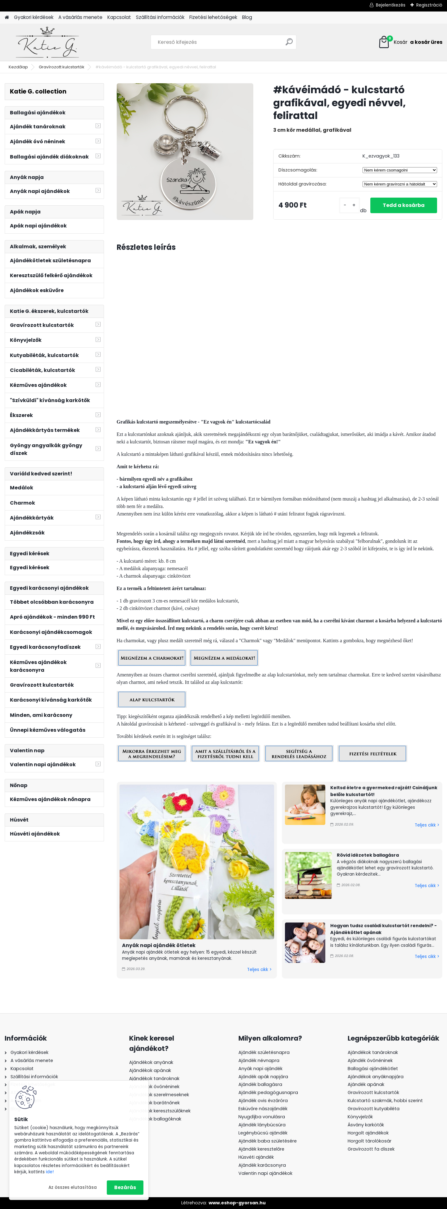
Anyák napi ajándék (260, 1068)
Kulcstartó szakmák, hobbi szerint (385, 1100)
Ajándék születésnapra (264, 1052)
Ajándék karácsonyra (262, 1165)
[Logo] (47, 42)
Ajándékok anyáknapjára (376, 1077)
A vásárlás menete (80, 17)
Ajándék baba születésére (267, 1141)
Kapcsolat (119, 17)
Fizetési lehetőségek (213, 17)
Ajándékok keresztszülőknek (160, 1111)
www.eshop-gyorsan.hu (237, 1203)
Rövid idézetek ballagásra (368, 855)
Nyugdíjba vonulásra (261, 1117)
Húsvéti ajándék (256, 1157)
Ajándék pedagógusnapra (268, 1092)
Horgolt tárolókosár (369, 1141)
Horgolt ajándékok (368, 1133)
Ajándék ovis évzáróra (263, 1100)
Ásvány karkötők (366, 1125)
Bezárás (125, 1187)
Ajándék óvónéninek (370, 1060)
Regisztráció (429, 5)
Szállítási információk (160, 17)
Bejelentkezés (390, 5)
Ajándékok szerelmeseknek (159, 1095)
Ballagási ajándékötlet (373, 1068)
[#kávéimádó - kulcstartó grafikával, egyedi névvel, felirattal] (185, 151)
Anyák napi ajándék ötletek (159, 945)
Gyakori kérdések (33, 17)
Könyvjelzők (360, 1117)
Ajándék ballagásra (260, 1084)
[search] (289, 44)
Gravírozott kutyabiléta (374, 1109)
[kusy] (349, 205)
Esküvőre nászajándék (262, 1109)
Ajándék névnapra (258, 1060)
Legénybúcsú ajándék (262, 1133)
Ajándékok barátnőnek (154, 1103)
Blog (247, 17)
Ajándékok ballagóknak (155, 1119)
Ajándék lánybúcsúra (262, 1125)
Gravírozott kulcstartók (61, 67)
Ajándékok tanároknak (154, 1078)
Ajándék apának (367, 1084)
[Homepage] (7, 17)
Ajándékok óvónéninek (154, 1086)
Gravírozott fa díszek (371, 1149)
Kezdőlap (18, 67)
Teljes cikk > (259, 970)
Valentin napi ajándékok (265, 1173)
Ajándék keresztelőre (261, 1149)
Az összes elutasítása (72, 1187)
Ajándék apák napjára (263, 1077)
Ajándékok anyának (151, 1062)
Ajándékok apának (150, 1070)
